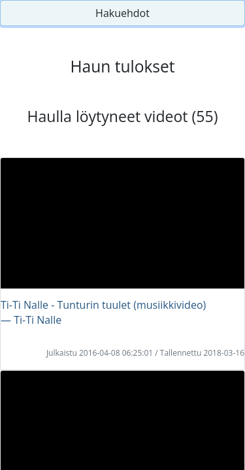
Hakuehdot (122, 13)
